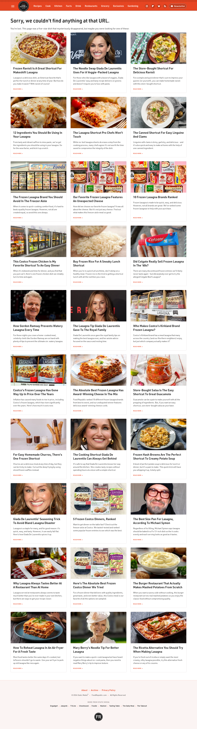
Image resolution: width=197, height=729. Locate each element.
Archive (94, 690)
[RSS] (165, 6)
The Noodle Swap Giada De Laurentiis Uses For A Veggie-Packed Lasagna (97, 70)
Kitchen (58, 5)
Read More (17, 89)
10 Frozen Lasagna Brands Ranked (155, 197)
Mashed (103, 706)
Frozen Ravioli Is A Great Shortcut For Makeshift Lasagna (37, 70)
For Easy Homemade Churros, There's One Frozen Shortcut (37, 456)
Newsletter (177, 6)
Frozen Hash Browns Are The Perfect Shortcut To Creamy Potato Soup (157, 456)
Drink (78, 5)
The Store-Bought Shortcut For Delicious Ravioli (153, 70)
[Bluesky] (159, 6)
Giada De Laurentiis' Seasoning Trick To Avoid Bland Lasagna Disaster (36, 521)
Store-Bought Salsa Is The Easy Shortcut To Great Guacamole (153, 392)
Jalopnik (64, 706)
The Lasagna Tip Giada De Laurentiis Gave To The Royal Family (96, 328)
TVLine (73, 706)
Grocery (105, 5)
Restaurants (91, 5)
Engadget (54, 706)
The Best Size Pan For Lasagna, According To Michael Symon (153, 521)
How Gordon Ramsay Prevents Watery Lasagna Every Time (38, 328)
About (84, 690)
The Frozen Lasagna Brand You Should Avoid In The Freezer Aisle (38, 199)
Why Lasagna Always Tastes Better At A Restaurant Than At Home (37, 585)
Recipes (38, 5)
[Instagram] (147, 6)
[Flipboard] (153, 6)
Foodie (94, 706)
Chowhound (84, 706)
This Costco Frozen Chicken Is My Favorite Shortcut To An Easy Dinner (36, 263)
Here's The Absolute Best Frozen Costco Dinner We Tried (94, 585)
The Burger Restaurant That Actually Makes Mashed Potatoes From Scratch (157, 585)
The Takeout (142, 706)
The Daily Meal (128, 706)
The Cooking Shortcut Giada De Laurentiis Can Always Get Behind (95, 456)
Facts (69, 5)
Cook (48, 5)
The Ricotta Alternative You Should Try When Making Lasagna (158, 649)
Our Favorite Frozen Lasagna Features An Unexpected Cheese (98, 199)
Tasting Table (114, 706)
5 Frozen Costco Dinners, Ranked (94, 519)
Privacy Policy (108, 690)
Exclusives (118, 5)
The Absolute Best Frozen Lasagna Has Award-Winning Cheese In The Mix (98, 392)
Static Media (82, 695)
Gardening (133, 5)
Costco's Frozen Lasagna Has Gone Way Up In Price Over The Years (35, 392)
